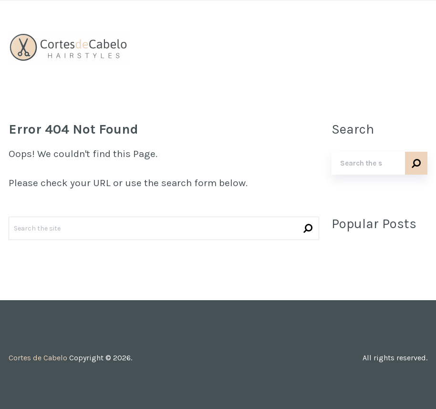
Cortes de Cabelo (38, 357)
